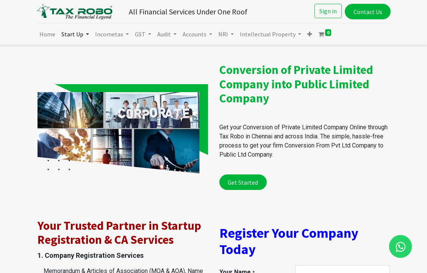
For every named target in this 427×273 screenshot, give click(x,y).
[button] (310, 34)
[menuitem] (48, 34)
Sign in (327, 11)
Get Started (243, 182)
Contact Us (366, 12)
